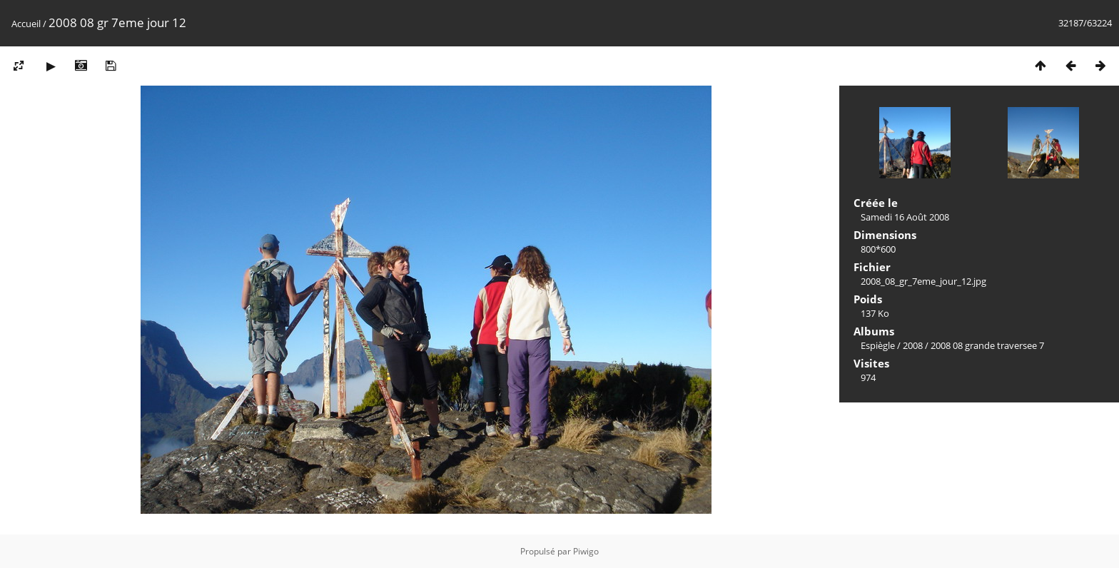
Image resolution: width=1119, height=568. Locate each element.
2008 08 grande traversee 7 (987, 345)
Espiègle (878, 345)
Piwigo (586, 551)
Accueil (26, 23)
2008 (913, 345)
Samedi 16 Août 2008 (905, 217)
